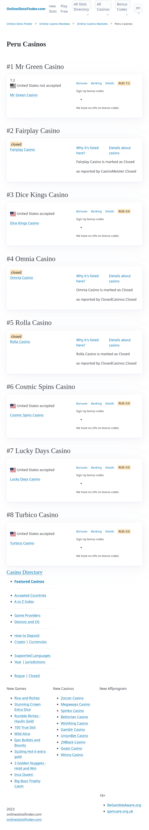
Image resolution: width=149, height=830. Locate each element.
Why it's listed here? (87, 150)
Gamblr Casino (73, 729)
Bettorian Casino (74, 717)
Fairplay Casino (22, 149)
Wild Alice (22, 733)
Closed (34, 675)
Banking (96, 83)
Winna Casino (72, 754)
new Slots (53, 9)
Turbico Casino (22, 543)
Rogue (19, 675)
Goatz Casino (71, 748)
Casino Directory (24, 572)
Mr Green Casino (23, 95)
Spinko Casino (72, 710)
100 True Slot (25, 727)
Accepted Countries (30, 595)
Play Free (64, 9)
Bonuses (81, 83)
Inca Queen (23, 774)
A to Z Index (24, 601)
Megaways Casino (75, 704)
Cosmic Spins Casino (26, 415)
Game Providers (27, 615)
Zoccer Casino (72, 698)
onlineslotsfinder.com (24, 819)
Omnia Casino (21, 277)
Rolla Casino (20, 341)
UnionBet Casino (74, 735)
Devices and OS (27, 621)
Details (109, 83)
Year (18, 662)
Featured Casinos (29, 581)
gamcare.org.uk (120, 811)
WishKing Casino (74, 723)
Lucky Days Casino (25, 479)
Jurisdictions (35, 662)
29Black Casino (73, 742)
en (138, 7)
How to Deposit (27, 635)
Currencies (38, 641)
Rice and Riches (27, 698)
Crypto (19, 641)
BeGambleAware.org (124, 805)
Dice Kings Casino (24, 223)
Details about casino (120, 150)
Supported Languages (32, 655)
